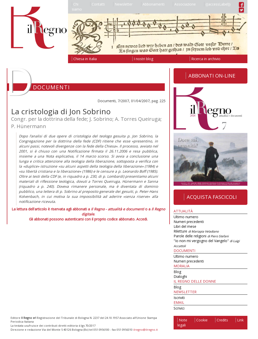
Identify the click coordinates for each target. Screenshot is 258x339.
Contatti (97, 4)
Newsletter (123, 4)
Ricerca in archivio (205, 58)
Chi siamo (77, 7)
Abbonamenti (153, 4)
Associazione (184, 4)
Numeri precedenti (189, 221)
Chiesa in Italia (84, 58)
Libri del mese (185, 226)
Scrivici (179, 308)
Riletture (196, 231)
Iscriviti (179, 297)
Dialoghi (180, 276)
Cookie (201, 320)
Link (240, 320)
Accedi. (142, 219)
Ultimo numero (186, 216)
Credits (221, 320)
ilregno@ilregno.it (145, 329)
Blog (177, 271)
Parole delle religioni (201, 236)
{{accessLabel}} (217, 4)
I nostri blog (142, 58)
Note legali (182, 322)
